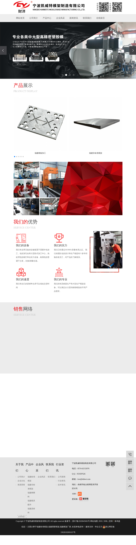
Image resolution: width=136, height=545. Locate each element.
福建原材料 (31, 520)
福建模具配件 (31, 513)
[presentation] (3, 50)
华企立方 (98, 537)
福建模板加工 (40, 153)
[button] (62, 75)
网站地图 (94, 531)
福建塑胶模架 (54, 537)
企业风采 (60, 18)
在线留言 (100, 18)
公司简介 (33, 18)
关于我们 (20, 477)
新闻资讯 (73, 18)
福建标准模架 (31, 489)
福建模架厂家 (65, 537)
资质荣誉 (21, 495)
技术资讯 (61, 495)
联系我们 (87, 18)
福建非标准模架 (95, 153)
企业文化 (21, 491)
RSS (100, 531)
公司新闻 (61, 487)
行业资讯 (60, 477)
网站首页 (20, 18)
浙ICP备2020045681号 (81, 531)
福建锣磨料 (31, 505)
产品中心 (47, 18)
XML (106, 531)
